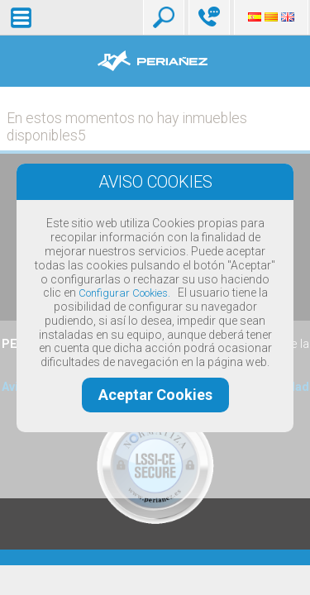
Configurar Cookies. (124, 293)
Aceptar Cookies (155, 394)
